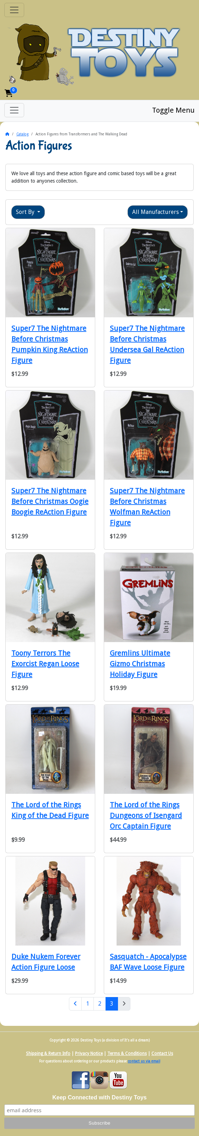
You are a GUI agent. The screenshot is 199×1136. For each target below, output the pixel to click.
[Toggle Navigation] (14, 10)
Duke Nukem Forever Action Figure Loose (45, 961)
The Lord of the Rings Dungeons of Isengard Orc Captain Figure (146, 815)
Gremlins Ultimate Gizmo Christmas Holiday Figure (140, 664)
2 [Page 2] (99, 1003)
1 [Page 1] (87, 1003)
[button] (9, 93)
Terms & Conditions (127, 1053)
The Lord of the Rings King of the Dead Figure (50, 810)
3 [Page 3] (114, 1003)
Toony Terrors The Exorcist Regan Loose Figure (45, 664)
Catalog (22, 134)
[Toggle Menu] (14, 110)
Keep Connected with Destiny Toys (99, 1097)
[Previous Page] (75, 1004)
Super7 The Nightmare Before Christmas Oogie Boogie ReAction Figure (49, 501)
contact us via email (144, 1061)
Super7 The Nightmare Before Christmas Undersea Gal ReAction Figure (147, 344)
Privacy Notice (89, 1053)
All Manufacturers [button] (155, 212)
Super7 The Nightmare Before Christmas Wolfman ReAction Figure (147, 506)
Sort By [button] (26, 212)
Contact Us (162, 1053)
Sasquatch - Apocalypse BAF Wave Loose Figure (148, 961)
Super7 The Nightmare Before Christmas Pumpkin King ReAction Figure (49, 344)
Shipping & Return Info (48, 1053)
